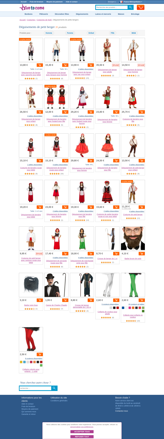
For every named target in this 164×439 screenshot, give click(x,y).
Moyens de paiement (54, 2)
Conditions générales (59, 401)
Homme (49, 33)
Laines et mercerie (103, 14)
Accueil (24, 2)
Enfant (91, 33)
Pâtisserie (43, 14)
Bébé (134, 33)
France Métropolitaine (130, 2)
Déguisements (82, 14)
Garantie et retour (28, 414)
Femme (70, 33)
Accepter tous (82, 432)
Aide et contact (71, 2)
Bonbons (28, 14)
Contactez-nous (121, 411)
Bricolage (135, 14)
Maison (121, 14)
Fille (112, 33)
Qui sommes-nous (28, 412)
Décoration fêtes (62, 14)
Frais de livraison (36, 2)
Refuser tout (82, 437)
